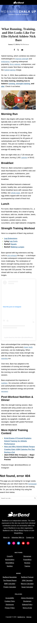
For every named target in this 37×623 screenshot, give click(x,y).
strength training (23, 84)
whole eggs (15, 193)
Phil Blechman (24, 44)
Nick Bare (17, 67)
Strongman (27, 556)
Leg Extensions (10, 238)
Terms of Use (27, 608)
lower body (28, 347)
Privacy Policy (10, 608)
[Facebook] (14, 50)
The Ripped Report (9, 580)
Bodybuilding (9, 559)
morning (4, 358)
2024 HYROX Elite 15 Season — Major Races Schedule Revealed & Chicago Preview (19, 457)
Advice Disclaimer (27, 598)
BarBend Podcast (27, 577)
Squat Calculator (27, 587)
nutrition (4, 383)
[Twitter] (18, 50)
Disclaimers (27, 601)
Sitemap (28, 617)
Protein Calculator (9, 587)
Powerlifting (27, 559)
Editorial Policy (27, 604)
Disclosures (10, 604)
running (11, 84)
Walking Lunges (17, 247)
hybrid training (9, 70)
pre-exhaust (12, 255)
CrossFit (10, 556)
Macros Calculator (27, 584)
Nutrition (10, 566)
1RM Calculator (27, 580)
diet (2, 86)
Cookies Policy (10, 601)
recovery (4, 391)
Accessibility (9, 598)
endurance (5, 62)
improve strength (21, 59)
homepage (32, 484)
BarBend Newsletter (10, 577)
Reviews (27, 563)
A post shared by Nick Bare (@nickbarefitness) (18, 337)
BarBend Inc (21, 617)
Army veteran (15, 64)
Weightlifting (9, 563)
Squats (14, 244)
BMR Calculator (9, 584)
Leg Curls (13, 241)
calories (24, 158)
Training (27, 566)
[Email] (22, 50)
